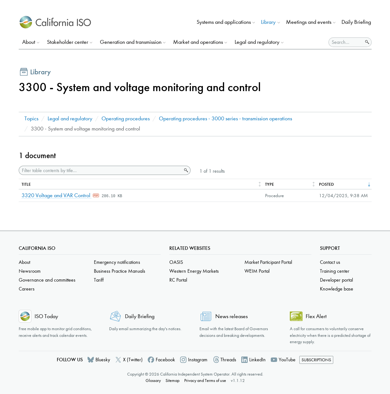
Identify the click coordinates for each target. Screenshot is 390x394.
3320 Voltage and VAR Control (57, 195)
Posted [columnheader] (326, 184)
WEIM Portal (257, 271)
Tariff (99, 280)
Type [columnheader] (269, 184)
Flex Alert (316, 316)
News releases (231, 316)
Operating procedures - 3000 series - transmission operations (225, 118)
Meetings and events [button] (308, 22)
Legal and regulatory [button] (257, 42)
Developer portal (336, 280)
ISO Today (46, 316)
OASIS (176, 262)
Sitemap (172, 380)
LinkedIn (257, 360)
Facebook (165, 360)
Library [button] (268, 22)
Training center (334, 271)
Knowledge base (336, 289)
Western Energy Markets (194, 271)
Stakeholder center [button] (67, 42)
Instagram (197, 360)
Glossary (153, 380)
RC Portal (178, 280)
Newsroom (30, 271)
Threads (228, 360)
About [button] (28, 42)
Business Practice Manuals (119, 271)
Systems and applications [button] (224, 22)
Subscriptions (316, 360)
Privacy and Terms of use (205, 380)
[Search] (345, 42)
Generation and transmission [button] (130, 42)
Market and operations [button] (198, 42)
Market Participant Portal (268, 262)
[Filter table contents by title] (100, 170)
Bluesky (102, 360)
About (24, 262)
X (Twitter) (133, 360)
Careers (27, 289)
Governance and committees (47, 280)
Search (185, 170)
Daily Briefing (356, 22)
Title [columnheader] (26, 184)
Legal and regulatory (70, 118)
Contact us (330, 262)
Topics (31, 118)
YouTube (287, 360)
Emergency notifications (117, 262)
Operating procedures (125, 118)
